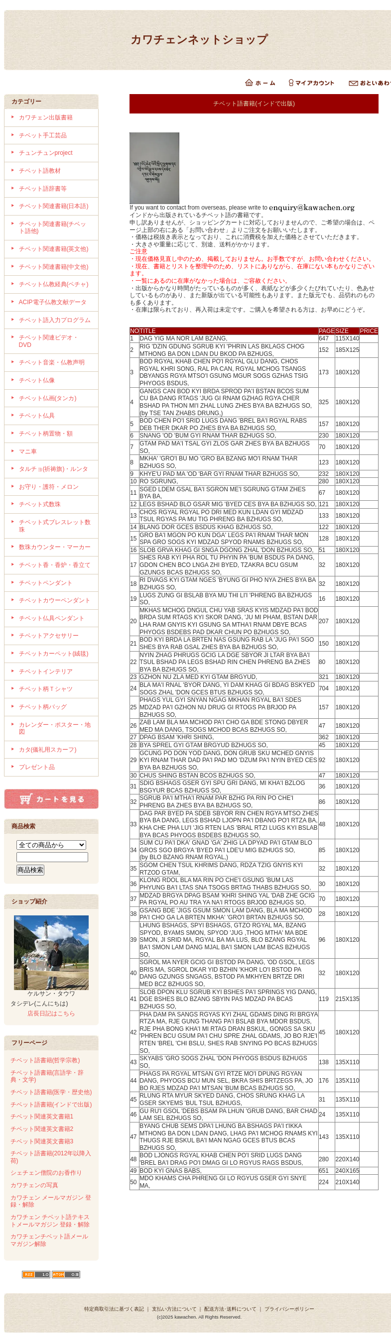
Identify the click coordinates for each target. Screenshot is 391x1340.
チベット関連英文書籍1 (42, 1116)
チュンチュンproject (46, 152)
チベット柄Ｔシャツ (46, 688)
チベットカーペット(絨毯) (54, 653)
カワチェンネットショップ (199, 39)
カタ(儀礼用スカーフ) (48, 749)
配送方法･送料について (230, 1309)
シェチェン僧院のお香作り (46, 1172)
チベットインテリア (46, 671)
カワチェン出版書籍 (46, 117)
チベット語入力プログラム (55, 320)
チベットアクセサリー (49, 635)
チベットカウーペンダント (55, 600)
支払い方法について (174, 1309)
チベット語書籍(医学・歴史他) (51, 1092)
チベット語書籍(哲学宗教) (45, 1060)
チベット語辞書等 (43, 188)
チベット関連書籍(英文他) (54, 248)
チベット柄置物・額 (46, 433)
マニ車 (28, 451)
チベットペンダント (46, 582)
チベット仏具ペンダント (52, 618)
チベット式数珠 (40, 504)
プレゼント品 (37, 767)
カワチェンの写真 (34, 1185)
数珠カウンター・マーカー (55, 547)
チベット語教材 (40, 170)
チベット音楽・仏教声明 (52, 362)
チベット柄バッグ (43, 706)
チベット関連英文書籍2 (42, 1128)
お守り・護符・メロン (49, 486)
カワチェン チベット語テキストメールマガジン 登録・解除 (50, 1221)
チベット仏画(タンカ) (48, 398)
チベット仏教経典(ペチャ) (54, 284)
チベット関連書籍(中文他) (54, 266)
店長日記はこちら (51, 1013)
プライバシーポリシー (289, 1309)
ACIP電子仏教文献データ (53, 302)
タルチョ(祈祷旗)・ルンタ (54, 468)
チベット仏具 (37, 415)
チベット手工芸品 (43, 135)
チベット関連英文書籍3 (42, 1141)
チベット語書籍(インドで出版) (51, 1104)
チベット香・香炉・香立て (55, 564)
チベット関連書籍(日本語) (54, 206)
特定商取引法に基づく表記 (114, 1309)
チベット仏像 (37, 380)
